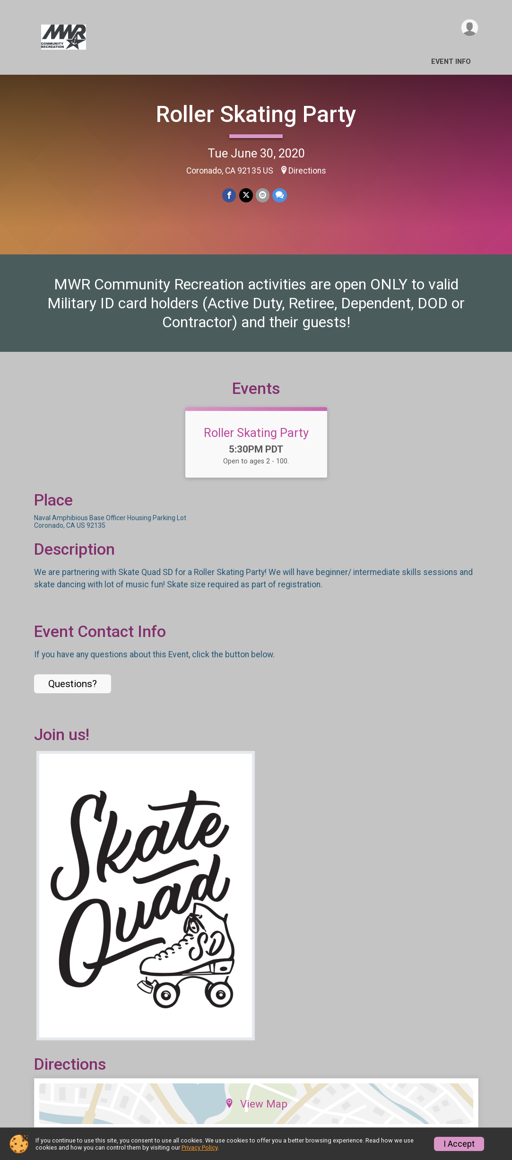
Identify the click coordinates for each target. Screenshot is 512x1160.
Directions (307, 170)
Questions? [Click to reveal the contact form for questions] (72, 683)
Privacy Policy (199, 1147)
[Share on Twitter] (246, 195)
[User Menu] (469, 27)
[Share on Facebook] (229, 195)
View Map (256, 1104)
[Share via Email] (262, 195)
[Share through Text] (279, 195)
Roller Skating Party (256, 114)
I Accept (459, 1144)
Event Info (451, 62)
